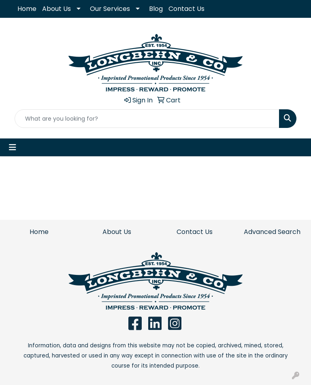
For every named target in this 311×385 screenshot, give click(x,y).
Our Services (110, 8)
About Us (56, 8)
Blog (156, 8)
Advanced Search (272, 231)
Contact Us (186, 8)
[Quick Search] (147, 118)
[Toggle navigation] (12, 147)
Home (26, 8)
